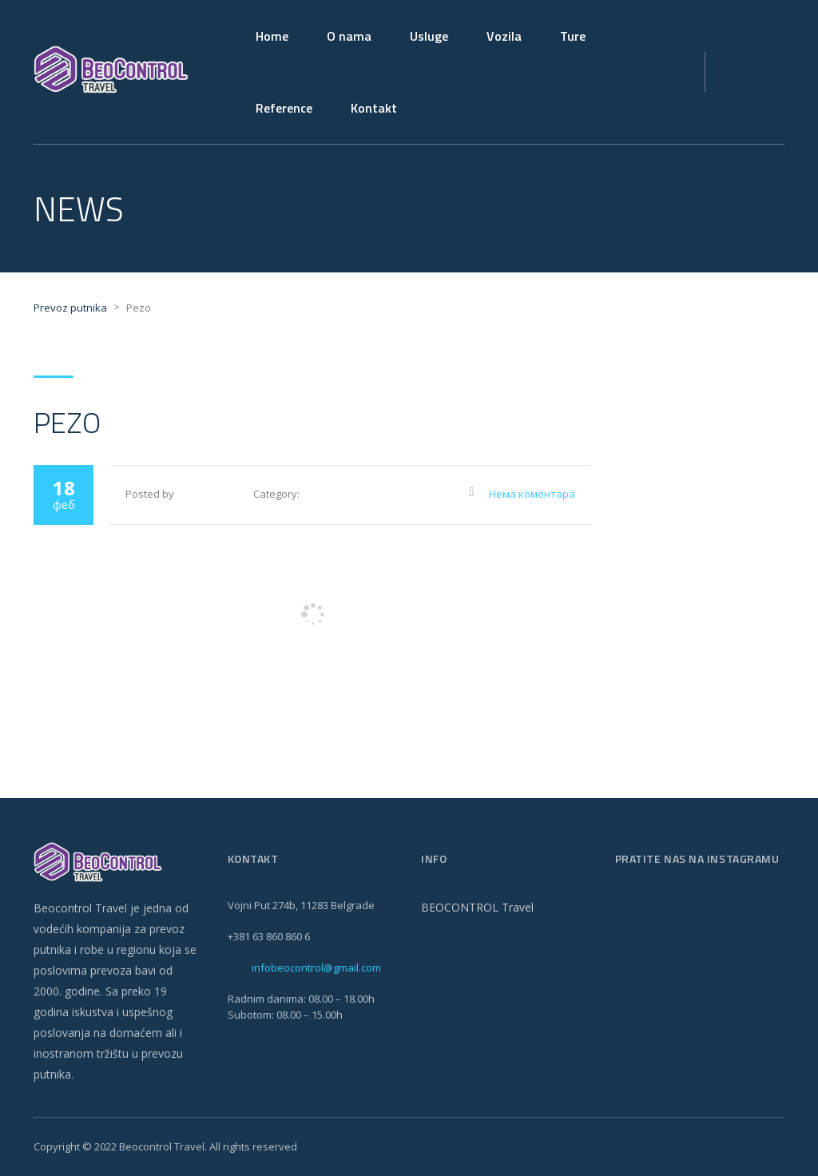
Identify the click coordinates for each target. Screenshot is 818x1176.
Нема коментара (532, 494)
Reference (284, 107)
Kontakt (374, 107)
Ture (573, 36)
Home (272, 36)
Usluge (429, 36)
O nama (349, 36)
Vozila (504, 36)
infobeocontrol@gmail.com (316, 967)
